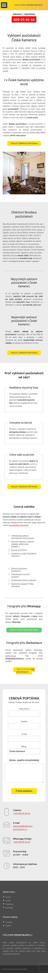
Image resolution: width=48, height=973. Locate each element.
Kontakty (9, 907)
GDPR (8, 925)
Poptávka (9, 904)
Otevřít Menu (4, 5)
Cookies (9, 922)
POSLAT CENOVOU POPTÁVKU (24, 143)
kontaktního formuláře (18, 525)
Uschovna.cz (10, 656)
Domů (8, 897)
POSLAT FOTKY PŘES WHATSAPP (24, 630)
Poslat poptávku (24, 791)
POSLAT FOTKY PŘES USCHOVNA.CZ (25, 670)
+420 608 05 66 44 (21, 813)
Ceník (8, 900)
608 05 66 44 (24, 19)
